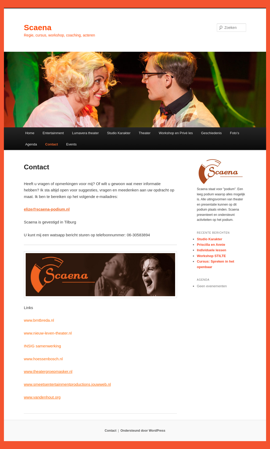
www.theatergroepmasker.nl (48, 371)
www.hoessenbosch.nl (43, 359)
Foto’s (234, 133)
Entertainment (53, 133)
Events (71, 144)
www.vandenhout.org (42, 397)
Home (29, 133)
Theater (144, 133)
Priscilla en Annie (211, 245)
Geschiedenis (211, 133)
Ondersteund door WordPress (143, 430)
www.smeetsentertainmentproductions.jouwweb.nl (67, 384)
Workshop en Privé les (176, 133)
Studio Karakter (119, 133)
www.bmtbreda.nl (39, 320)
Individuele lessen (211, 250)
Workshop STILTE (211, 256)
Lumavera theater (85, 133)
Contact (51, 144)
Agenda (31, 144)
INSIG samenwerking (42, 346)
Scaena (37, 27)
